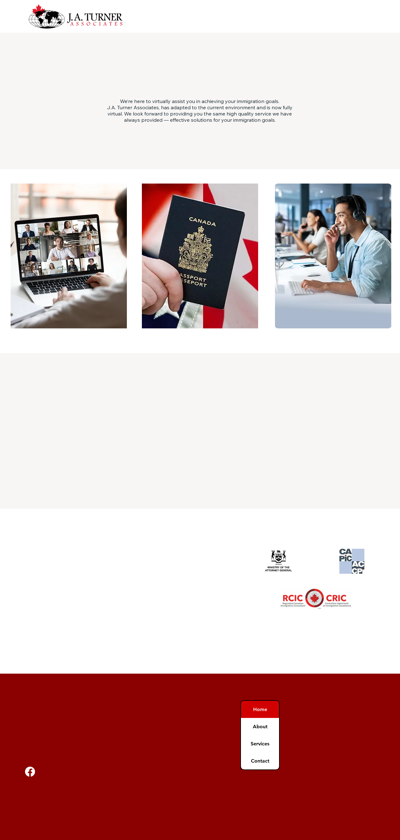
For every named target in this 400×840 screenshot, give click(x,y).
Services (260, 744)
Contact (260, 761)
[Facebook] (30, 772)
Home (260, 709)
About (260, 726)
